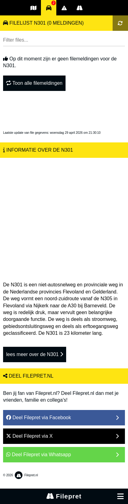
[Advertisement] (64, 216)
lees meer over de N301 (34, 354)
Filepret (64, 496)
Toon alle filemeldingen (34, 83)
